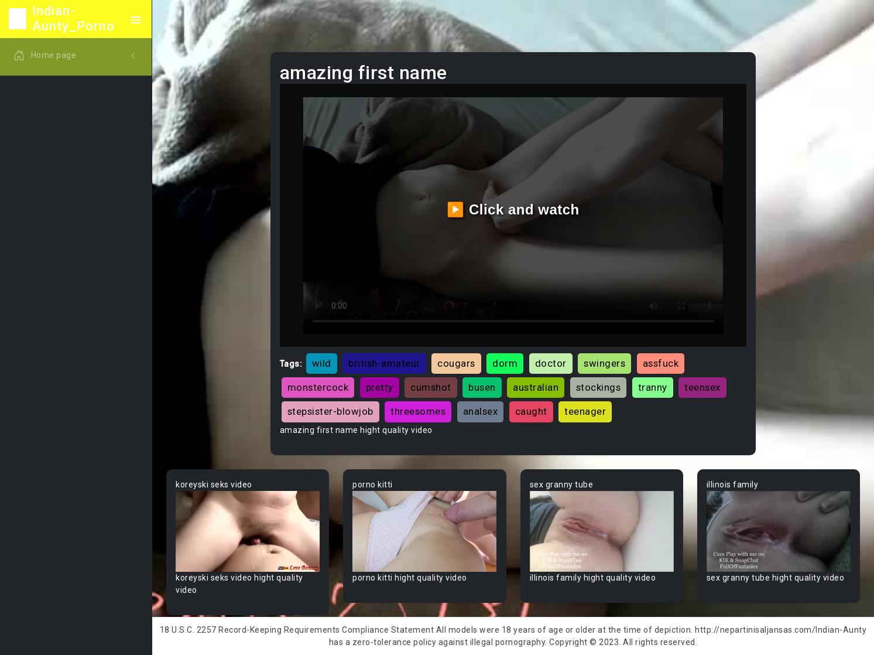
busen (482, 387)
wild (321, 363)
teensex (702, 387)
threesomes (417, 411)
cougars (456, 363)
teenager (585, 411)
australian (535, 387)
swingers (604, 363)
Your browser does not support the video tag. (248, 531)
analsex (480, 411)
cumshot (430, 387)
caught (531, 411)
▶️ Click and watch (513, 209)
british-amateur (384, 363)
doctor (551, 363)
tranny (652, 387)
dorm (504, 363)
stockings (598, 387)
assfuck (661, 363)
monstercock (318, 387)
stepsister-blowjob (330, 411)
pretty (379, 387)
